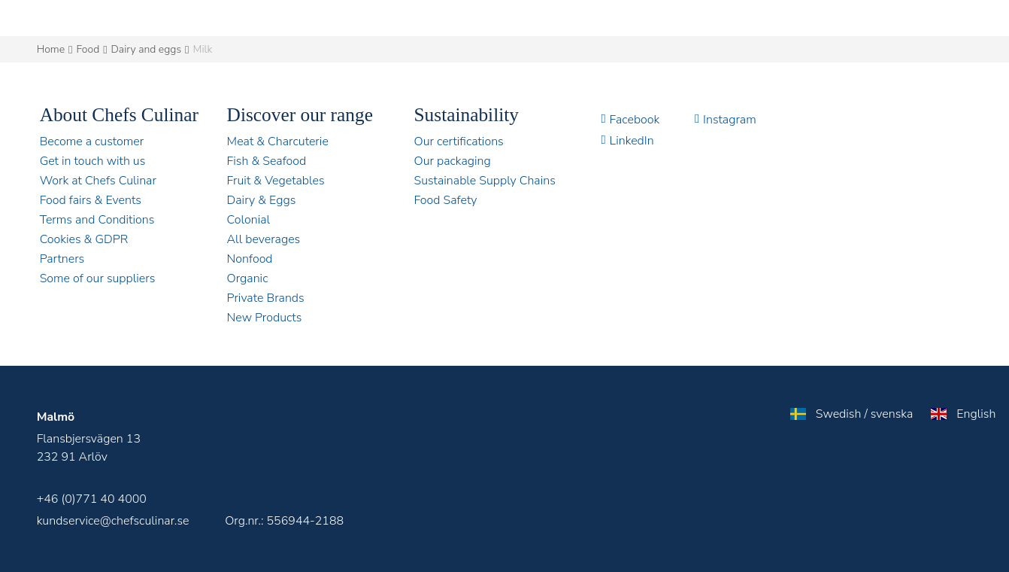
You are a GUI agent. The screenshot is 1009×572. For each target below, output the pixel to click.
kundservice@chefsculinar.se (113, 521)
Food (88, 49)
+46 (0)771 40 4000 (92, 499)
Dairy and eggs (146, 49)
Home (51, 49)
